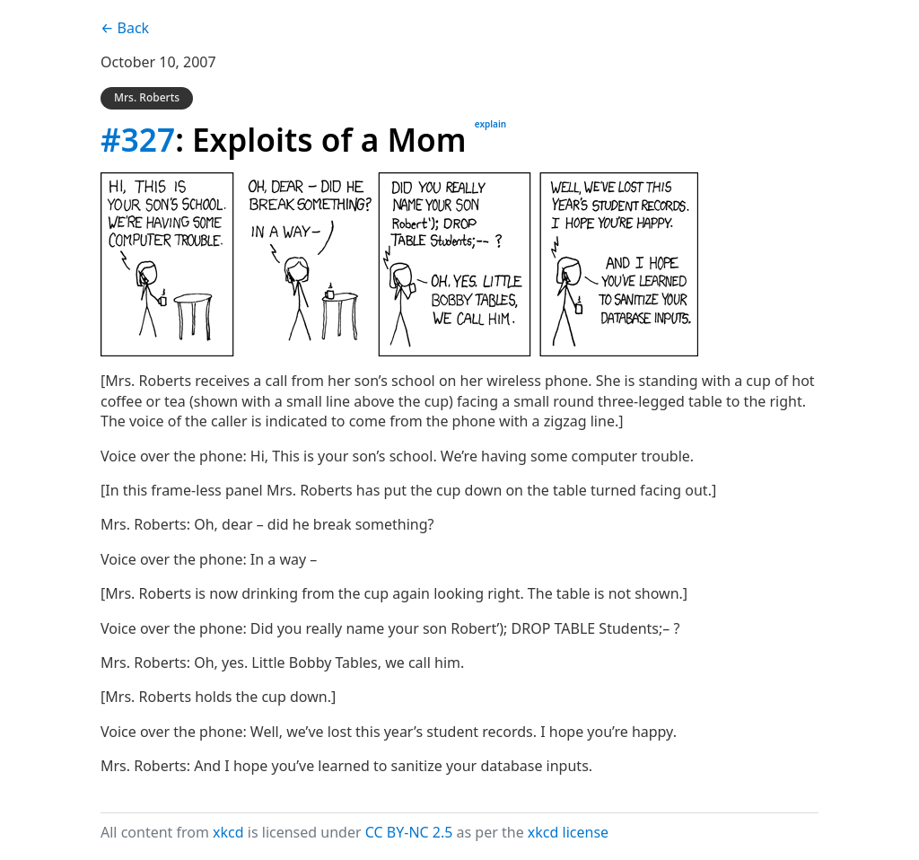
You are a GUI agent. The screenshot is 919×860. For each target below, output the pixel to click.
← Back (125, 28)
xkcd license (568, 832)
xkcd (228, 832)
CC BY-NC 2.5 (409, 832)
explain (490, 124)
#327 (138, 139)
